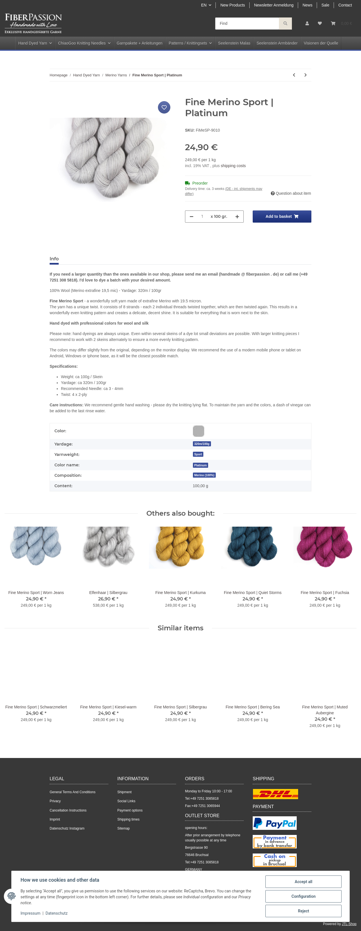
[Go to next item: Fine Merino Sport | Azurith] (305, 75)
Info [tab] (54, 258)
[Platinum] (200, 465)
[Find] (247, 23)
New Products (232, 5)
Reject (303, 911)
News (307, 5)
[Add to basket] (54, 93)
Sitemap (123, 828)
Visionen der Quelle (321, 43)
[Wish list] (319, 23)
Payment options (129, 810)
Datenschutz (57, 913)
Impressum (30, 913)
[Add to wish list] (164, 107)
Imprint (55, 819)
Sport (198, 454)
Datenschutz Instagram (67, 828)
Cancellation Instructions (68, 810)
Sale (325, 5)
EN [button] (203, 5)
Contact (345, 5)
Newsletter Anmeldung (274, 5)
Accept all (303, 881)
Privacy (55, 801)
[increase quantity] (237, 216)
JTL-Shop (349, 924)
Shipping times (128, 819)
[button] (307, 23)
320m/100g (202, 443)
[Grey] (198, 431)
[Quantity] (202, 216)
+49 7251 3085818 (204, 799)
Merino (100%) (204, 475)
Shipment (124, 792)
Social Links (126, 801)
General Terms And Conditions (73, 792)
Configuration (303, 896)
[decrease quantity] (191, 216)
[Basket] (341, 23)
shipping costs (233, 165)
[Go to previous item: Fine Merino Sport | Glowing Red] (294, 75)
